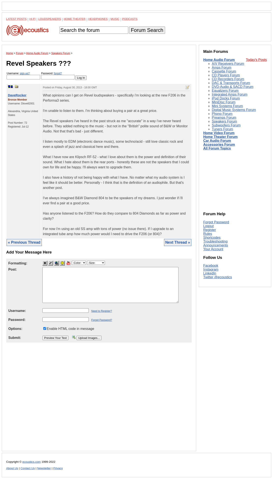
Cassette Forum (224, 71)
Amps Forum (221, 67)
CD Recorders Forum (228, 79)
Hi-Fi (32, 19)
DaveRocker (17, 95)
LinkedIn (209, 273)
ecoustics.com (31, 461)
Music (114, 19)
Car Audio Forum (217, 140)
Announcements (215, 245)
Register (209, 230)
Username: (23, 75)
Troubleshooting (215, 241)
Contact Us (27, 468)
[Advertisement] (99, 400)
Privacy (58, 468)
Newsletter (44, 468)
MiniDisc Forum (223, 102)
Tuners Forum (222, 129)
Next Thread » (177, 242)
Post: (12, 269)
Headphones (98, 19)
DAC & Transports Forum (231, 83)
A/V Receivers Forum (228, 63)
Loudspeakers (49, 19)
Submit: (14, 338)
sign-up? (25, 73)
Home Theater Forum (220, 137)
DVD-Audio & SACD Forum (232, 87)
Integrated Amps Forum (229, 94)
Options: (15, 329)
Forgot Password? (101, 320)
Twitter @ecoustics (217, 277)
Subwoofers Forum (226, 125)
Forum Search (147, 30)
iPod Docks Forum (226, 98)
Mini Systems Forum (227, 106)
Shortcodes (212, 237)
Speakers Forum (224, 121)
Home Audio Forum (219, 60)
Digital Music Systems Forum (234, 110)
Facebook (210, 265)
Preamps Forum (224, 117)
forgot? (58, 73)
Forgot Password (216, 222)
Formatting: (17, 263)
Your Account (213, 249)
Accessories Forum (219, 144)
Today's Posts (256, 60)
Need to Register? (101, 311)
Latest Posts (16, 19)
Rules (207, 234)
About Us (12, 468)
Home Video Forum (218, 133)
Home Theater (75, 19)
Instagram (210, 269)
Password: (58, 75)
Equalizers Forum (225, 90)
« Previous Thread (24, 242)
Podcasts (130, 19)
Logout (208, 226)
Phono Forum (222, 114)
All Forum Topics (217, 148)
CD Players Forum (226, 75)
